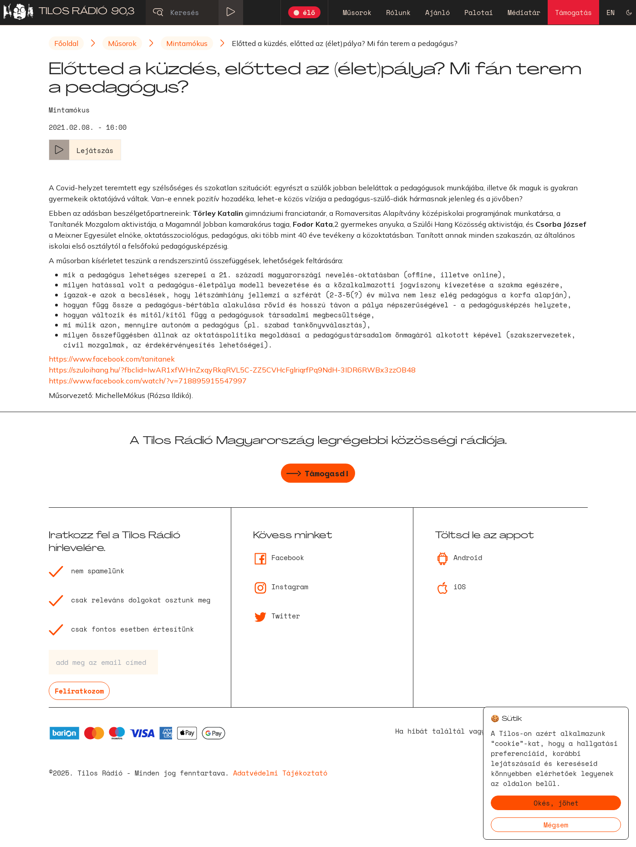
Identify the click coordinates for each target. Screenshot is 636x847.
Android (458, 557)
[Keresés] (194, 12)
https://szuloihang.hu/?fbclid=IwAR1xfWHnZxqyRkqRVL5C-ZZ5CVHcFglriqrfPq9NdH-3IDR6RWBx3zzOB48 (232, 369)
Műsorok (357, 12)
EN (610, 12)
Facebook (278, 557)
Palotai (478, 12)
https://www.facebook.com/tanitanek (112, 358)
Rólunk (398, 12)
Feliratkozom (79, 691)
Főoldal (66, 43)
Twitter (276, 616)
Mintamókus (187, 43)
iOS (450, 587)
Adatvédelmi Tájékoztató (280, 773)
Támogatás (573, 12)
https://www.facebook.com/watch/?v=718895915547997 (148, 380)
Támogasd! (318, 474)
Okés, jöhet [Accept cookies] (556, 803)
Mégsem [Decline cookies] (556, 825)
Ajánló (437, 12)
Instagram (280, 587)
